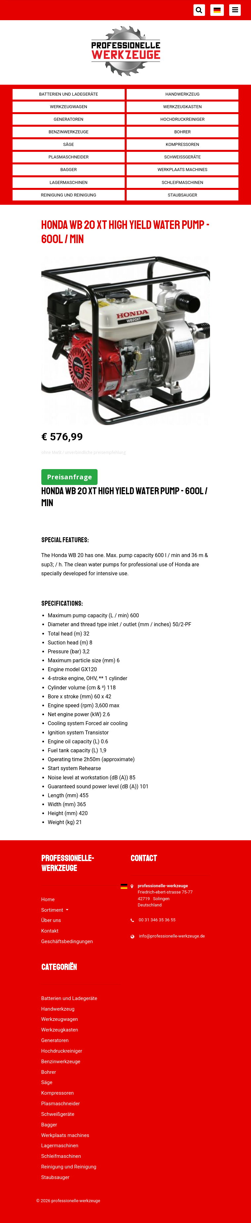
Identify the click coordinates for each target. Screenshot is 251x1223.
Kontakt (50, 931)
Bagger (68, 169)
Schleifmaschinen (182, 182)
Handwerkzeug (182, 94)
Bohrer (182, 131)
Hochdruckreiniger (182, 119)
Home (48, 899)
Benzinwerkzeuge (68, 131)
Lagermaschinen (69, 182)
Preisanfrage (69, 476)
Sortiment (52, 910)
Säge (68, 144)
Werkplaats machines (182, 169)
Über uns (51, 920)
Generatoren (68, 119)
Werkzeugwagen (68, 106)
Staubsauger (182, 195)
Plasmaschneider (69, 156)
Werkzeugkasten (182, 106)
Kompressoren (182, 144)
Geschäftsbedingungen (67, 941)
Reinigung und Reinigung (68, 195)
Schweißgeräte (182, 156)
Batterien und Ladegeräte (68, 94)
